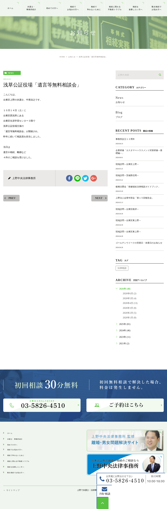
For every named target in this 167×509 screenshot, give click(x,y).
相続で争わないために (94, 8)
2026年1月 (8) (129, 317)
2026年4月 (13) (130, 303)
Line (77, 178)
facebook (69, 178)
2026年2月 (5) (129, 313)
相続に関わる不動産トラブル (115, 8)
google (93, 178)
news (11, 73)
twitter (85, 178)
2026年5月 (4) (129, 298)
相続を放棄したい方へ (136, 8)
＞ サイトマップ (11, 490)
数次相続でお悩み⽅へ (157, 8)
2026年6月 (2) (129, 293)
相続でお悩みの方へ (73, 8)
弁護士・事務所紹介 (31, 8)
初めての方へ (52, 8)
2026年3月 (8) (129, 308)
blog (140, 114)
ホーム (10, 8)
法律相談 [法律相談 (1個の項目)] (122, 268)
